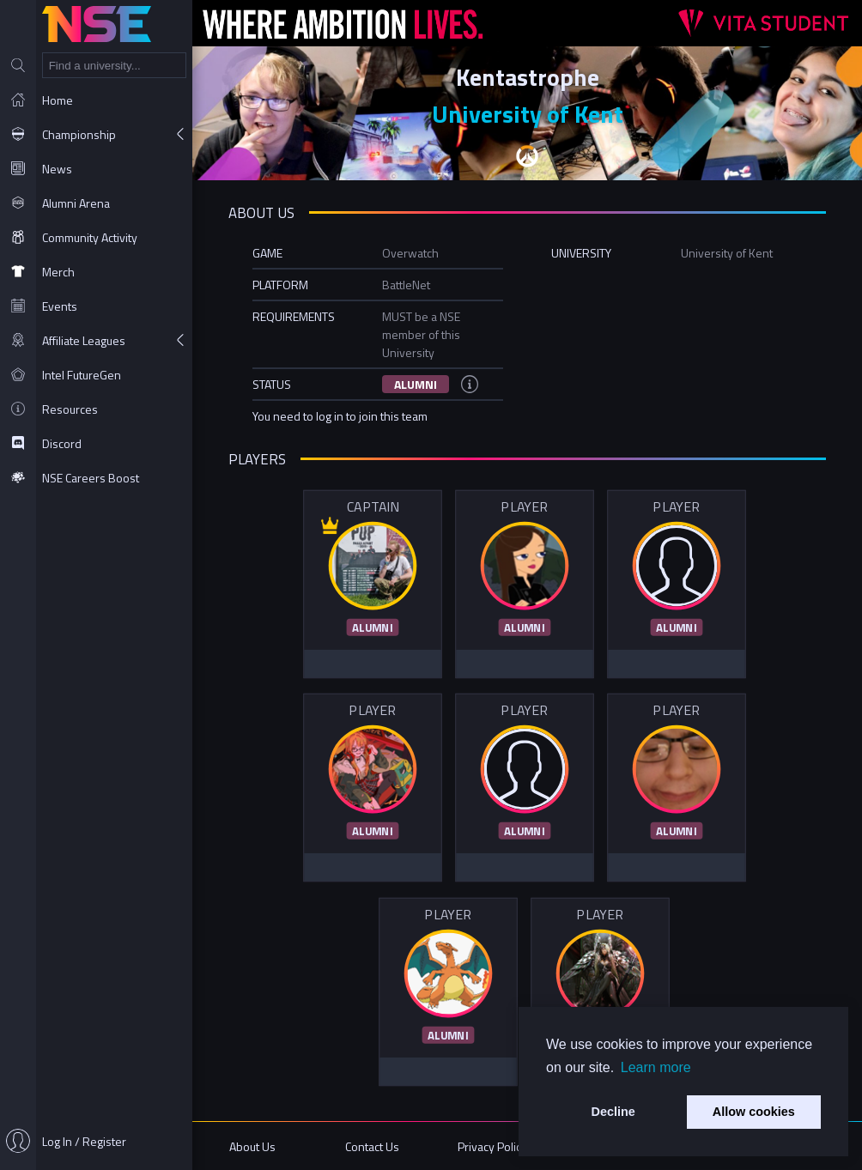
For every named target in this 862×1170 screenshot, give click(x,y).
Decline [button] (613, 1111)
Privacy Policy (492, 1146)
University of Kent (527, 113)
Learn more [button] (656, 1067)
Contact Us (372, 1146)
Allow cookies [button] (754, 1111)
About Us (252, 1146)
